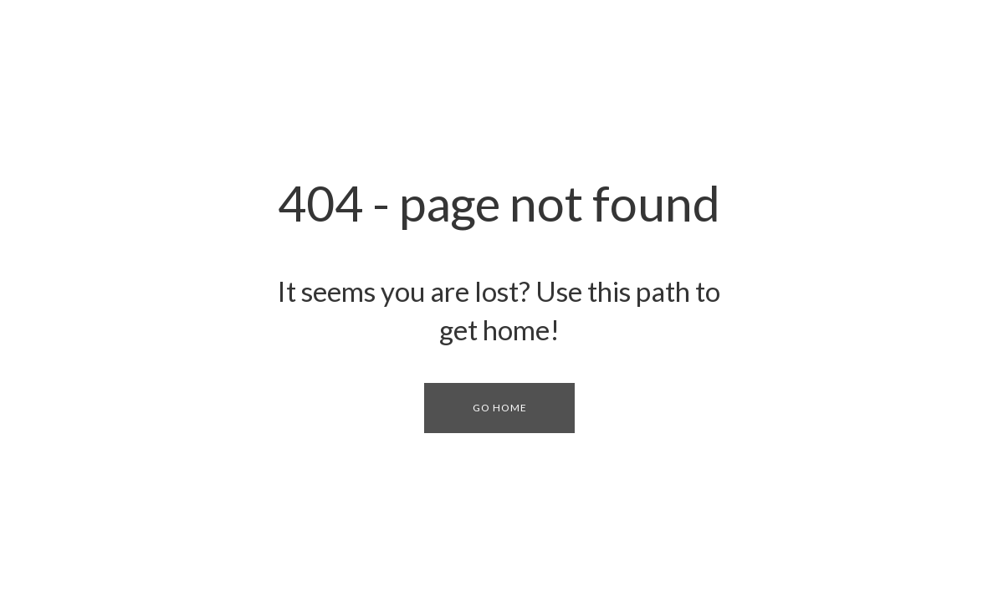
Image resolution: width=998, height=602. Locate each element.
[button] (499, 408)
